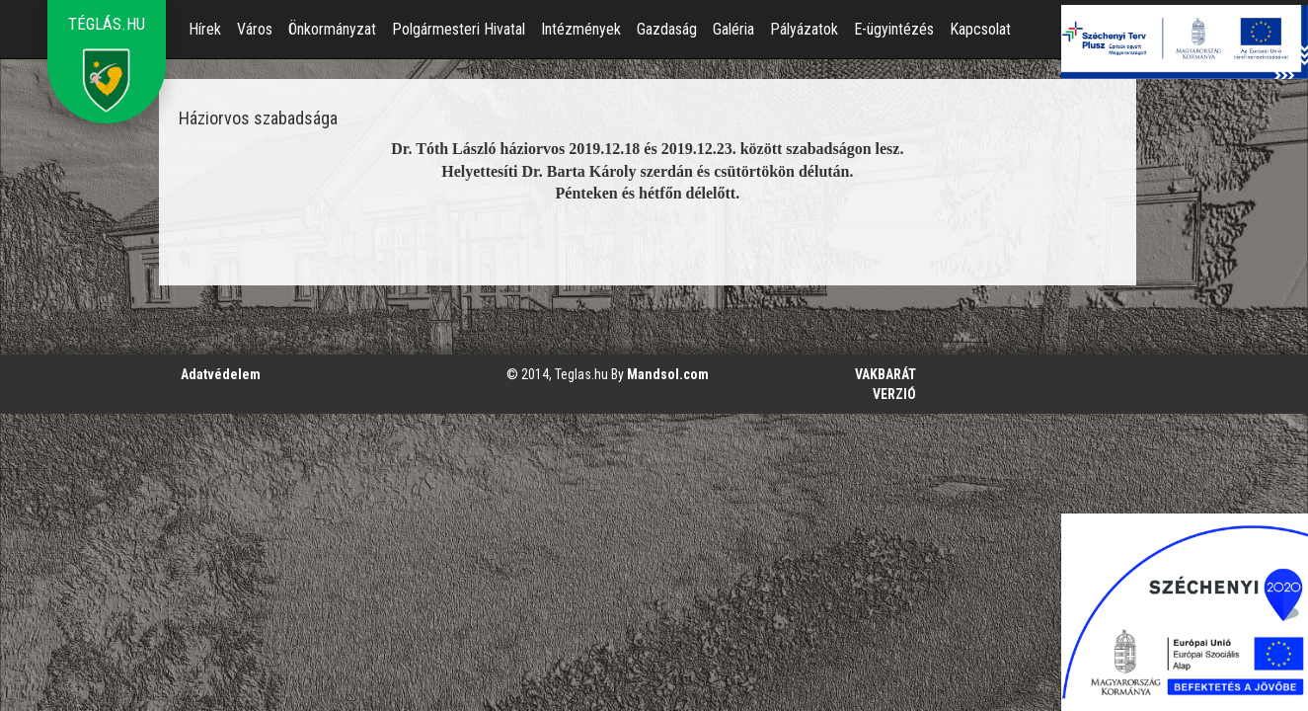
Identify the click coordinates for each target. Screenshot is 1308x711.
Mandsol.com (668, 374)
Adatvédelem (221, 374)
